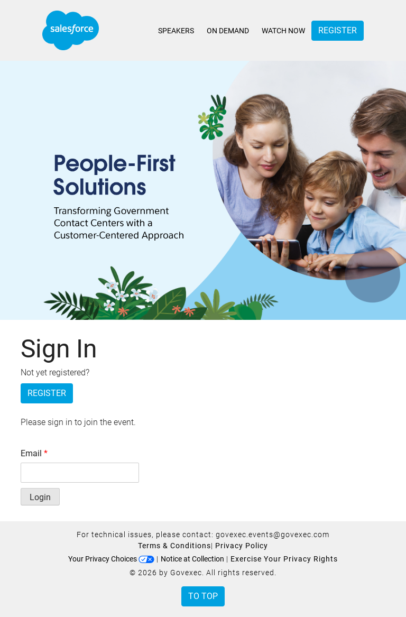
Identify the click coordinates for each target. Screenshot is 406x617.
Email (34, 453)
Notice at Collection (192, 559)
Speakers (176, 30)
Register (337, 30)
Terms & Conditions (174, 545)
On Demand (228, 30)
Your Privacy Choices (111, 559)
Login (40, 497)
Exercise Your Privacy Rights (284, 559)
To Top (203, 596)
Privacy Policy (241, 545)
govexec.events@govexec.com (272, 534)
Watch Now (283, 30)
